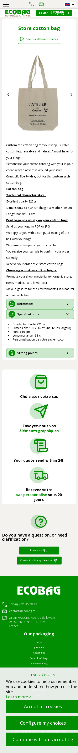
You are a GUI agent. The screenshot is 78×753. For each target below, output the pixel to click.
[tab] (40, 304)
